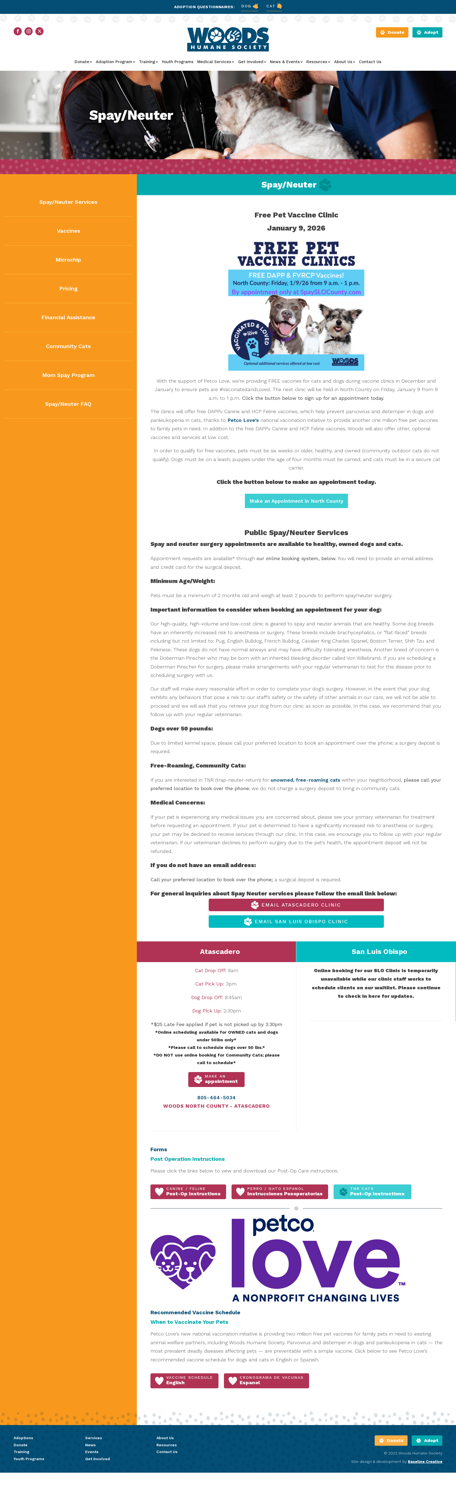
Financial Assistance (68, 317)
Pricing (68, 288)
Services (93, 1438)
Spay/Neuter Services (68, 202)
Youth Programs (177, 61)
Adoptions (23, 1438)
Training (148, 61)
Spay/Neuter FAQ (68, 404)
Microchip (68, 259)
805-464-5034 (216, 1097)
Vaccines (68, 231)
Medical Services (215, 61)
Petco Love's (243, 420)
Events (91, 1452)
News (90, 1445)
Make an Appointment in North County (296, 501)
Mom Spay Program (68, 375)
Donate (83, 61)
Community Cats (68, 346)
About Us (344, 61)
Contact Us (370, 61)
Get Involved (252, 61)
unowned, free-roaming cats (305, 780)
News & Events (286, 61)
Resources (318, 61)
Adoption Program (115, 61)
